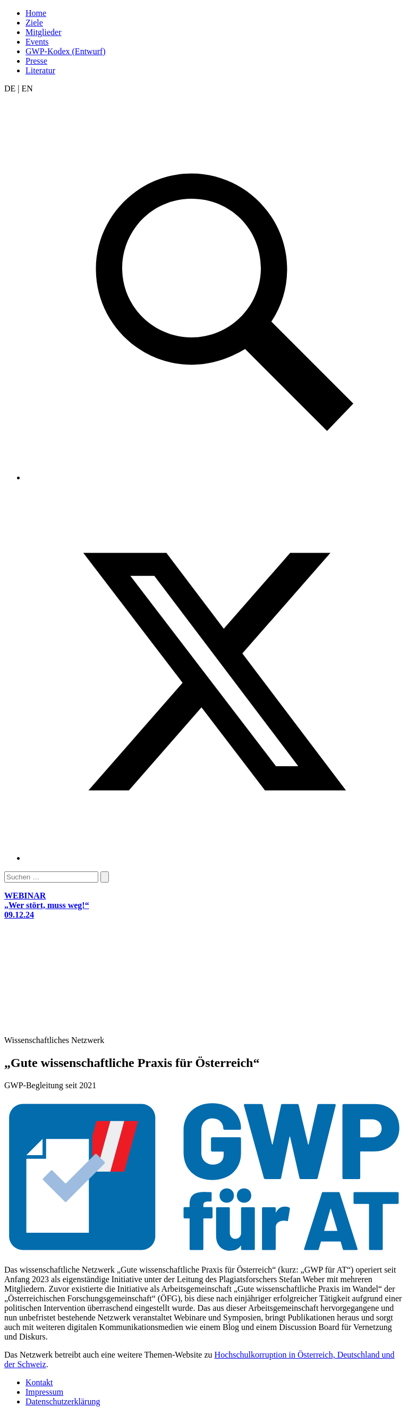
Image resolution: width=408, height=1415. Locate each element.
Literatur (40, 70)
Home (36, 13)
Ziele (34, 22)
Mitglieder (44, 32)
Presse (36, 60)
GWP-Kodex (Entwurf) (66, 51)
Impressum (44, 1391)
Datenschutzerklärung (63, 1401)
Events (37, 41)
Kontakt (39, 1382)
